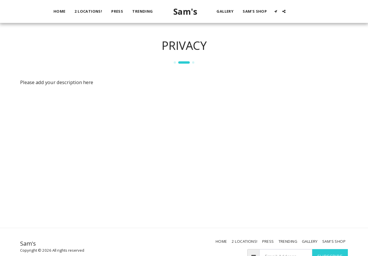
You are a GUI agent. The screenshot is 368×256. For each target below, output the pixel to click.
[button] (290, 11)
